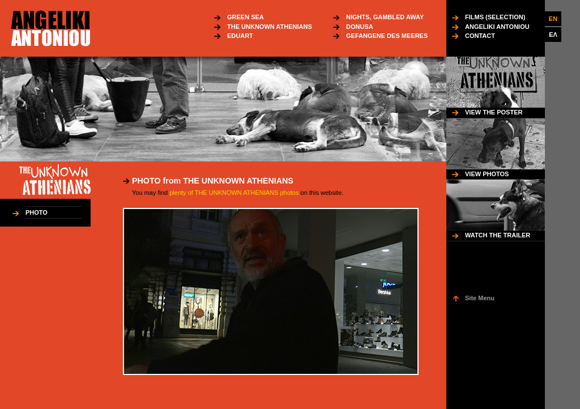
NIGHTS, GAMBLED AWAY (385, 17)
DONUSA (359, 26)
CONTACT (480, 35)
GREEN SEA (245, 17)
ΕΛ (553, 34)
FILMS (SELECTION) (495, 17)
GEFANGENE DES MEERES (387, 35)
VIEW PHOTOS (487, 174)
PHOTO (36, 212)
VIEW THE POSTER (493, 112)
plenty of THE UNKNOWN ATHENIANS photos (233, 192)
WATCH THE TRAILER (497, 235)
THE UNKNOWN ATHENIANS (269, 26)
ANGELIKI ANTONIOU (497, 26)
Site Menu (479, 298)
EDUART (240, 35)
